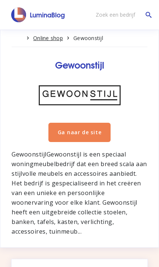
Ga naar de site (80, 132)
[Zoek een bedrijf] (121, 15)
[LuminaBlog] (38, 15)
